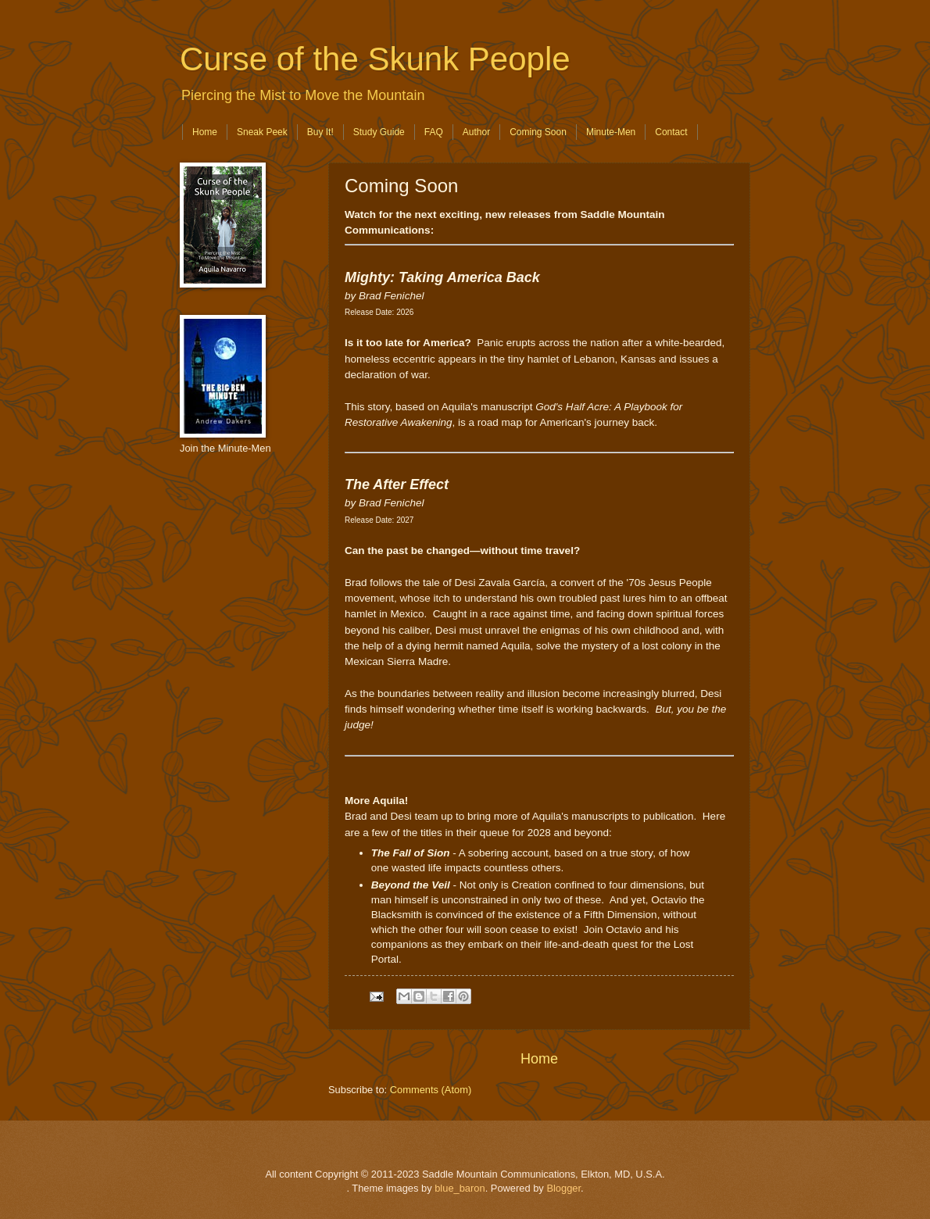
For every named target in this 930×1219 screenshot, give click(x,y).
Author (476, 132)
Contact (671, 132)
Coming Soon (538, 132)
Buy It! (320, 132)
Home (204, 132)
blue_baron (460, 1188)
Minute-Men (610, 132)
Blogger (563, 1188)
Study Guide (379, 132)
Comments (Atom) (430, 1090)
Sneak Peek (262, 132)
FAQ (433, 132)
